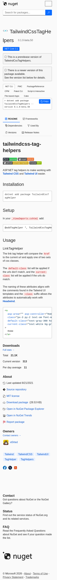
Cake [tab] (26, 96)
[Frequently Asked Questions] (6, 527)
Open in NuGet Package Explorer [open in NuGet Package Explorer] (25, 409)
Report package (16, 422)
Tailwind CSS (11, 173)
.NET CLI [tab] (9, 86)
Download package (17, 402)
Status (8, 511)
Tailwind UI (30, 173)
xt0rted (14, 442)
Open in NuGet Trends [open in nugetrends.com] (19, 415)
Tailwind (9, 454)
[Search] (48, 12)
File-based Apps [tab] (12, 96)
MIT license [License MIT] (13, 396)
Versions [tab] (11, 132)
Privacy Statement (13, 577)
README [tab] (11, 118)
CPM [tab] (7, 91)
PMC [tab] (20, 86)
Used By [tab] (33, 125)
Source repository (16, 389)
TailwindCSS (25, 454)
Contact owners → (12, 435)
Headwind (9, 301)
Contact (9, 495)
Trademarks (32, 577)
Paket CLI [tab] (18, 91)
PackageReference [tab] (35, 86)
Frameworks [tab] (30, 118)
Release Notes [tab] (30, 132)
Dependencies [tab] (13, 125)
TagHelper (10, 459)
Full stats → (9, 350)
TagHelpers (27, 459)
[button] (44, 101)
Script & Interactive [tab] (36, 91)
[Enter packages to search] (24, 12)
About (27, 573)
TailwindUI (42, 454)
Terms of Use (40, 573)
